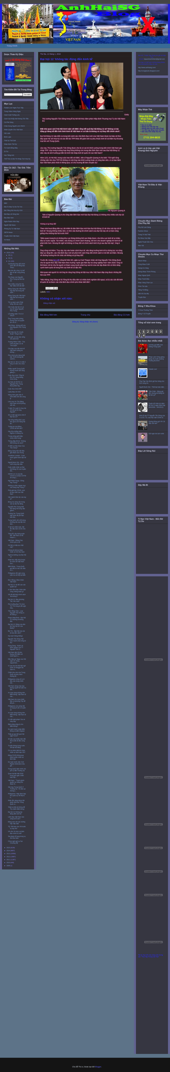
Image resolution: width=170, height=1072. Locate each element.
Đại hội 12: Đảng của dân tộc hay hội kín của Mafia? (16, 626)
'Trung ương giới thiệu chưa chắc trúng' (15, 437)
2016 (8, 253)
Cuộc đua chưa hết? (15, 389)
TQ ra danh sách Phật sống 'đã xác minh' (15, 303)
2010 (8, 862)
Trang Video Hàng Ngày (12, 111)
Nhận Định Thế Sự (10, 144)
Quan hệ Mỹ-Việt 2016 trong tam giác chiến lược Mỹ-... (16, 775)
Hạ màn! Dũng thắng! (15, 636)
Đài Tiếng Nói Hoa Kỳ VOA (13, 210)
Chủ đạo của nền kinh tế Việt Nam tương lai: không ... (16, 350)
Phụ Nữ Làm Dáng (144, 227)
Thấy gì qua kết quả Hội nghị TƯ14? (16, 735)
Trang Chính (12, 46)
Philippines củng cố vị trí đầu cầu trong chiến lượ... (16, 681)
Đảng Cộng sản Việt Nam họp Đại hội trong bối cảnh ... (16, 290)
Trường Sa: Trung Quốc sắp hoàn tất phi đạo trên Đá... (16, 515)
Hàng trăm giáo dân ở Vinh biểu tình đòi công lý (17, 396)
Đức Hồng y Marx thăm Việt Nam (16, 581)
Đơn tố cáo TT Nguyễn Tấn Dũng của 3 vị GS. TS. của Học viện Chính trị (152, 416)
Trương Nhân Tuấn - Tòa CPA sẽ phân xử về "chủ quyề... (16, 343)
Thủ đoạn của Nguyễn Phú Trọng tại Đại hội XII (16, 279)
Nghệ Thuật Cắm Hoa (145, 242)
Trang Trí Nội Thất (144, 235)
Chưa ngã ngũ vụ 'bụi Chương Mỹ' (15, 842)
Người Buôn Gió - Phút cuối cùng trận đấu (16, 463)
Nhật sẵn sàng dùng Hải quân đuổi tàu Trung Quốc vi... (16, 802)
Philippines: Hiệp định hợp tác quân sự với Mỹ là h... (17, 795)
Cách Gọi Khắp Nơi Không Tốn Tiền (16, 119)
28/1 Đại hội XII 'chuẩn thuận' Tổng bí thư (15, 333)
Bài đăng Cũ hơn (122, 315)
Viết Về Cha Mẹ (143, 294)
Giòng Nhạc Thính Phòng (146, 272)
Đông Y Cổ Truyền (144, 314)
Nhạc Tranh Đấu (143, 279)
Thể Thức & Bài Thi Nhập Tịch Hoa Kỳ (17, 159)
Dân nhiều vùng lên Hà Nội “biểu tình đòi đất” (16, 285)
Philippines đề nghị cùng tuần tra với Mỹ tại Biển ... (17, 575)
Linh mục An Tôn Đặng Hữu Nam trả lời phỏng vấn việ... (16, 403)
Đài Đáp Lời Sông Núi (11, 214)
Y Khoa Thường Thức (145, 310)
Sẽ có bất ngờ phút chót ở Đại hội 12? (17, 416)
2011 (8, 860)
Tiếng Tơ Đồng (143, 290)
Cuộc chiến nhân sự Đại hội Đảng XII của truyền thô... (17, 469)
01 (9, 261)
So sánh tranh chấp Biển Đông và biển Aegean (16, 730)
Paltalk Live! (153, 369)
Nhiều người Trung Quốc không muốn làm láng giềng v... (16, 370)
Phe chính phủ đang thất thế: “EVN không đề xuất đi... (16, 357)
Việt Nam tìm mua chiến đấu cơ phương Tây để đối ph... (16, 701)
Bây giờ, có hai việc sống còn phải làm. (16, 338)
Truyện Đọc (142, 297)
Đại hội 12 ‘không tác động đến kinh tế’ (15, 813)
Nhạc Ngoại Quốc (144, 275)
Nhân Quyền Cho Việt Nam (13, 130)
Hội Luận (7, 133)
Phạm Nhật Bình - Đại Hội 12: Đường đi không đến (17, 619)
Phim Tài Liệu (142, 286)
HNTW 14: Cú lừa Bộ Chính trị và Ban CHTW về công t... (17, 476)
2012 (8, 857)
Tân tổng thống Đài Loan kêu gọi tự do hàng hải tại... (16, 421)
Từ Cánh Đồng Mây (11, 148)
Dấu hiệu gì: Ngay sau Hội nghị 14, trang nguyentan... (17, 661)
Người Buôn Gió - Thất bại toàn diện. (151, 387)
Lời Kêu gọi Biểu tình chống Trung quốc (156, 346)
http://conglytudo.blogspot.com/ (148, 71)
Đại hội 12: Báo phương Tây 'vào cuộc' (16, 600)
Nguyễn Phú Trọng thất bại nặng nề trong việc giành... (16, 508)
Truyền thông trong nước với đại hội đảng (16, 746)
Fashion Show (143, 231)
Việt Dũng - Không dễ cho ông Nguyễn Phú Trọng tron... (17, 327)
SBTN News (8, 232)
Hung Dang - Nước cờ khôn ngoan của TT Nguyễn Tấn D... (15, 647)
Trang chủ (85, 315)
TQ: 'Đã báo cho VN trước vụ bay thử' (17, 827)
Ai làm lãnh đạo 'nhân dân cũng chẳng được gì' (17, 590)
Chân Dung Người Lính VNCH (14, 126)
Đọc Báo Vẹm (9, 218)
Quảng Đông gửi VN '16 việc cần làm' (157, 422)
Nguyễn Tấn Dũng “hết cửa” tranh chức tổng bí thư (17, 641)
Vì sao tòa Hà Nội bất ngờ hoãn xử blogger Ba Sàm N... (17, 667)
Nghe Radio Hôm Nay (11, 221)
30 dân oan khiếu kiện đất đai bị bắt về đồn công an (17, 741)
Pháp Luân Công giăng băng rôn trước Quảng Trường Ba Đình (156, 359)
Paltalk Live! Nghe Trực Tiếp (13, 108)
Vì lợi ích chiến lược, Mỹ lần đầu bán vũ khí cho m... (16, 529)
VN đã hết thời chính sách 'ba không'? (17, 595)
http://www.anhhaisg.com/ (147, 67)
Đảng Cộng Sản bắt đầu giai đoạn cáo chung (16, 452)
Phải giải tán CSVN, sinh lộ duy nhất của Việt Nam (16, 492)
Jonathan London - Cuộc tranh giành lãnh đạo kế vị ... (17, 457)
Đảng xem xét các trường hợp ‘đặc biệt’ (16, 823)
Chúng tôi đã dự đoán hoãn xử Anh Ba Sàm (16, 551)
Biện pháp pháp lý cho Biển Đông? (15, 725)
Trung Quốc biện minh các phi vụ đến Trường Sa (17, 770)
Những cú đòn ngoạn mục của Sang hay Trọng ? (17, 486)
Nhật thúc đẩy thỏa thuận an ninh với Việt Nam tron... (16, 561)
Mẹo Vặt (141, 245)
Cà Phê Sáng (8, 122)
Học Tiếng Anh (9, 155)
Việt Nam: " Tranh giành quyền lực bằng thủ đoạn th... (16, 782)
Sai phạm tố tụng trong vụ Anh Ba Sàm (17, 837)
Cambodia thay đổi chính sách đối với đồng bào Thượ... (16, 265)
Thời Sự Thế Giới (10, 140)
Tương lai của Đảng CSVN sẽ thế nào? (15, 427)
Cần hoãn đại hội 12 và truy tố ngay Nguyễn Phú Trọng (16, 309)
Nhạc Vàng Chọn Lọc (145, 282)
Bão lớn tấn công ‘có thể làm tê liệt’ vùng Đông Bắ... (16, 272)
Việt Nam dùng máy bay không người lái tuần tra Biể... (17, 688)
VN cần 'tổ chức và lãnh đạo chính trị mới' (16, 832)
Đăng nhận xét (49, 303)
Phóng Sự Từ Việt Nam (12, 229)
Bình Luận (7, 137)
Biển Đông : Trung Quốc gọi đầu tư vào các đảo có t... (17, 568)
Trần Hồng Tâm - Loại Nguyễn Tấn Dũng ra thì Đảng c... (16, 613)
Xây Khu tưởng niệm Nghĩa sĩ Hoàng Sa (15, 432)
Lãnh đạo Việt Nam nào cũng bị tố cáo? (16, 818)
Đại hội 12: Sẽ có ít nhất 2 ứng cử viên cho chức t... (17, 364)
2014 (8, 851)
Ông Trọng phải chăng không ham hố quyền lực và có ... (16, 320)
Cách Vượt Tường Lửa (11, 115)
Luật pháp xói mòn (14, 392)
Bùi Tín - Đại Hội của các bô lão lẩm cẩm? (16, 632)
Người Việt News (10, 225)
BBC (48, 292)
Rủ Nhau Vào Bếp (144, 238)
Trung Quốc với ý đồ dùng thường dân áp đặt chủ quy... (17, 522)
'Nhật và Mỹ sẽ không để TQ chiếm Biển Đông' (16, 808)
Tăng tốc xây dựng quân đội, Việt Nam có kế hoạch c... (16, 535)
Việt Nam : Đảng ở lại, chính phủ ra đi (15, 541)
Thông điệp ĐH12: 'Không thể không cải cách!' (17, 442)
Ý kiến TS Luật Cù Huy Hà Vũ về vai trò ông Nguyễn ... (17, 410)
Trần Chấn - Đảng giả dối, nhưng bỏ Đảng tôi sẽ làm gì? (156, 393)
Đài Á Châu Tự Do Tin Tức (13, 207)
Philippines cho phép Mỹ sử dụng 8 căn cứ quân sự (17, 708)
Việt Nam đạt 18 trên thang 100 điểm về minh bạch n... (15, 654)
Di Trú (6, 151)
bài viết (56, 260)
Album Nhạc (142, 261)
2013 (8, 853)
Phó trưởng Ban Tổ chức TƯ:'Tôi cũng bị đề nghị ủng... (17, 606)
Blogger (98, 1067)
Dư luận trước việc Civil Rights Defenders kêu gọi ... (16, 764)
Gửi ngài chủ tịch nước (156, 434)
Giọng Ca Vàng (143, 268)
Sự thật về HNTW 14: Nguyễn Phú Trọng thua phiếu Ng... (15, 384)
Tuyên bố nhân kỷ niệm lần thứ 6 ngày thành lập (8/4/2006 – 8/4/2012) (157, 405)
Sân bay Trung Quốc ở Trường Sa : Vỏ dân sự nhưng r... (17, 789)
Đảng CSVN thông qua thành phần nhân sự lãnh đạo (16, 757)
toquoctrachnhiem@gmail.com (154, 59)
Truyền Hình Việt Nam (11, 236)
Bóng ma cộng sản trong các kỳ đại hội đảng (16, 503)
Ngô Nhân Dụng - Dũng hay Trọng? (16, 481)
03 (9, 255)
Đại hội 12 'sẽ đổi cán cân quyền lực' (17, 585)
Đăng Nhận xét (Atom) (89, 322)
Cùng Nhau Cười (144, 264)
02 (9, 258)
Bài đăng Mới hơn (48, 315)
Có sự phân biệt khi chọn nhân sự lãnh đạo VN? (16, 751)
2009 (8, 866)
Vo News (7, 240)
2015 (8, 848)
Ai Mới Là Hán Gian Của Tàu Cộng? (16, 447)
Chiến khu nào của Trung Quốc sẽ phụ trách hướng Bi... (16, 674)
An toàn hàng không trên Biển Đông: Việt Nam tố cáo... (17, 694)
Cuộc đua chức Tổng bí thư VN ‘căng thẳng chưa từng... (16, 377)
